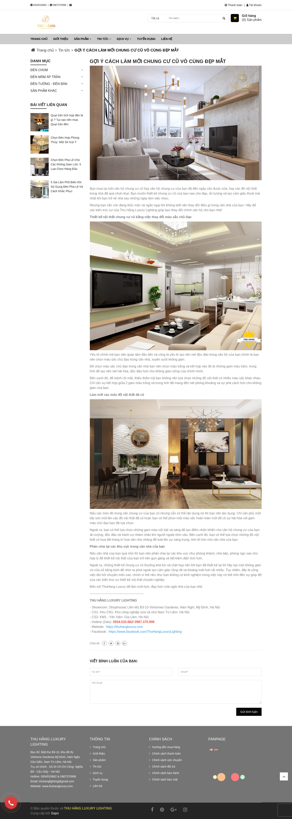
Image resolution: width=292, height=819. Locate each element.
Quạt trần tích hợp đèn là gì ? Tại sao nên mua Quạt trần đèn (67, 120)
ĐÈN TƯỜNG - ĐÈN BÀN (48, 84)
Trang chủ (38, 39)
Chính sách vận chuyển (167, 760)
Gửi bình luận (249, 711)
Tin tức (104, 39)
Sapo (55, 813)
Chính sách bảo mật (165, 779)
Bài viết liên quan (48, 105)
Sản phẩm (82, 39)
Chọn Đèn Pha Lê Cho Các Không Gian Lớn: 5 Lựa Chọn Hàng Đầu (66, 164)
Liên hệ (166, 39)
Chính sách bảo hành (165, 773)
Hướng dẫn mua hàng (166, 747)
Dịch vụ (124, 39)
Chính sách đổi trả (163, 766)
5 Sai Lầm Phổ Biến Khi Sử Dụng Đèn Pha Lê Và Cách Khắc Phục (67, 187)
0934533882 (40, 5)
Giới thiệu (60, 39)
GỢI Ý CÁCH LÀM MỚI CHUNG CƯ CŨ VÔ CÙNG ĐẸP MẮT (158, 61)
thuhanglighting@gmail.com (56, 781)
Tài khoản (254, 5)
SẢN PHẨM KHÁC (43, 90)
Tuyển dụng (146, 39)
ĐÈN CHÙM (39, 70)
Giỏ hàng (249, 15)
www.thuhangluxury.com (57, 786)
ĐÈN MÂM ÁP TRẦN (45, 77)
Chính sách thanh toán (166, 753)
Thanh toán (233, 5)
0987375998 (59, 5)
